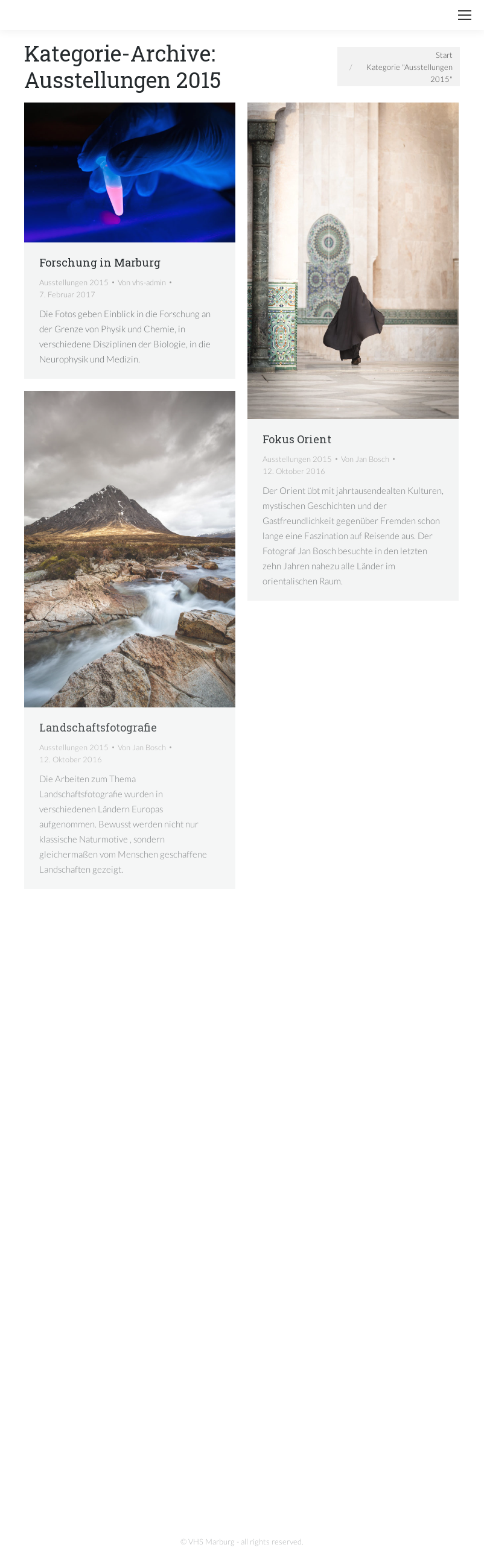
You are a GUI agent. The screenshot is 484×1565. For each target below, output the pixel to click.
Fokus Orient (297, 439)
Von (142, 282)
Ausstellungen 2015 (74, 282)
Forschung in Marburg (100, 262)
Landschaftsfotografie (98, 727)
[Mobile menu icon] (464, 15)
